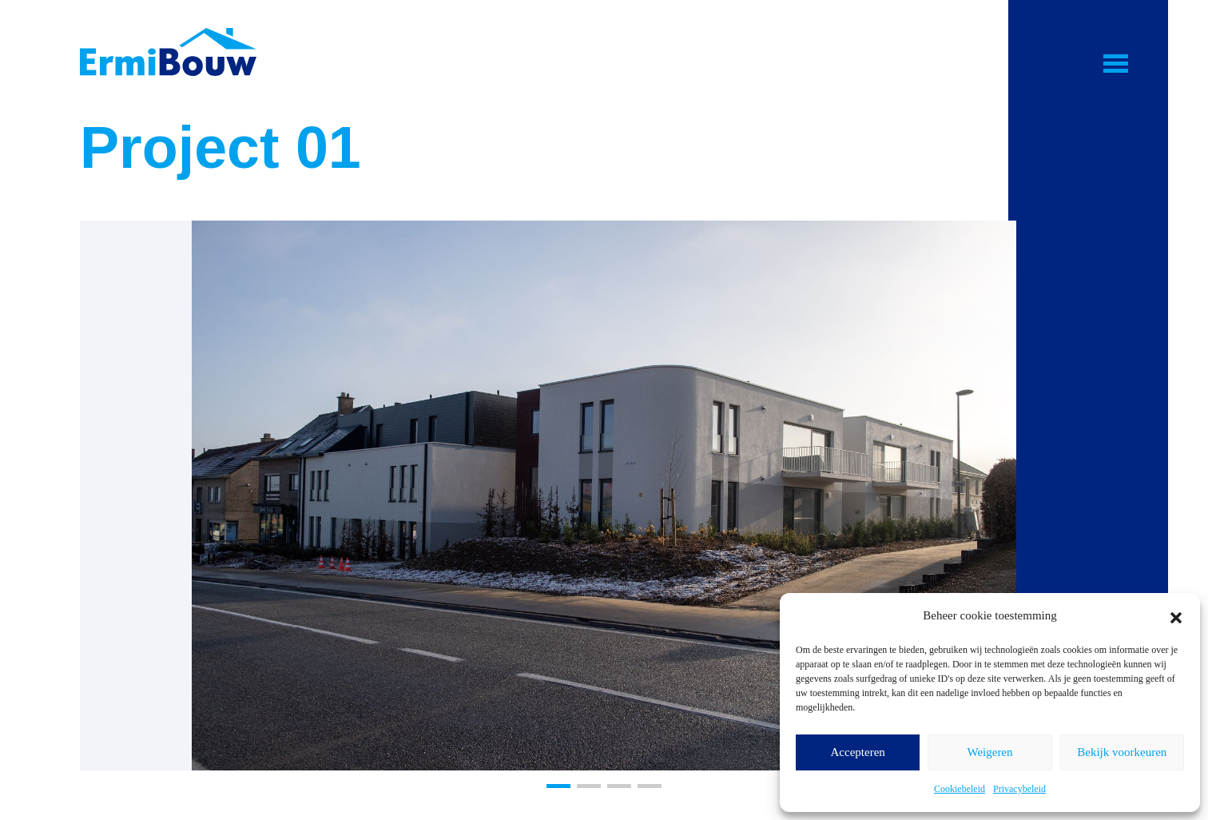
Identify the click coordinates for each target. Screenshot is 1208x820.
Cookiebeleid (959, 788)
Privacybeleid (1019, 788)
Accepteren (858, 752)
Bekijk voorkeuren (1121, 752)
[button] (1176, 615)
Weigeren (989, 752)
